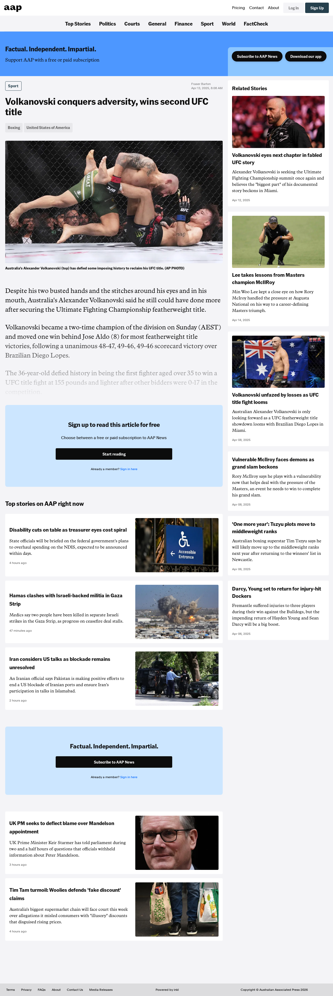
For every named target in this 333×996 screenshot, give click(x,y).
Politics (107, 23)
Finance (184, 23)
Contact (256, 7)
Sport (207, 23)
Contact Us (75, 990)
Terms (10, 990)
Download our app (305, 56)
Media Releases (101, 990)
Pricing (238, 7)
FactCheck (256, 23)
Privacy (26, 990)
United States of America (48, 127)
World (228, 23)
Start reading (114, 454)
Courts (132, 23)
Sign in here (128, 469)
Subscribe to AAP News (257, 56)
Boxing (14, 127)
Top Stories (78, 23)
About (273, 7)
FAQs (42, 990)
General (157, 23)
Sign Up (317, 7)
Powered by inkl (167, 990)
